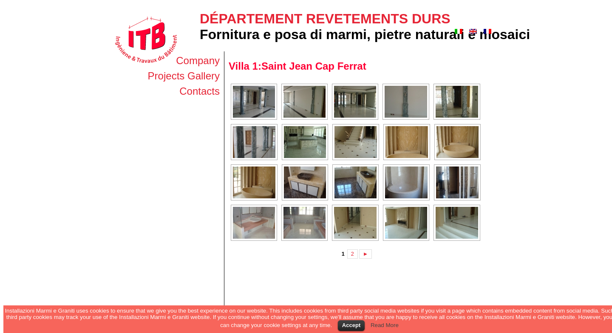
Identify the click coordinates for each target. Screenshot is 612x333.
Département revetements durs (325, 18)
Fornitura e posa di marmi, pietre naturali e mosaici (365, 34)
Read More (385, 325)
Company (198, 60)
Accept (351, 325)
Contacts (199, 91)
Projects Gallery (184, 76)
